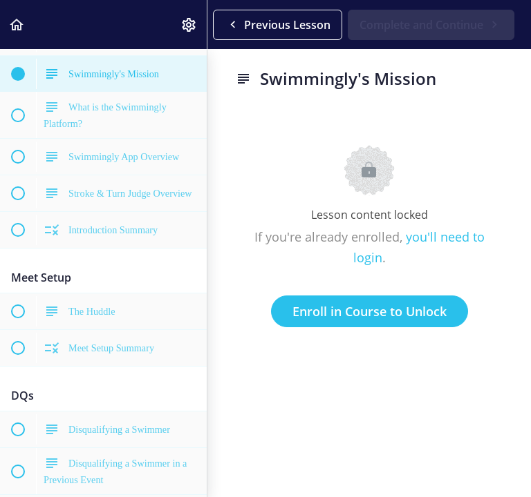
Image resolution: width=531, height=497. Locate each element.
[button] (17, 24)
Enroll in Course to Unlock (369, 311)
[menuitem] (189, 24)
